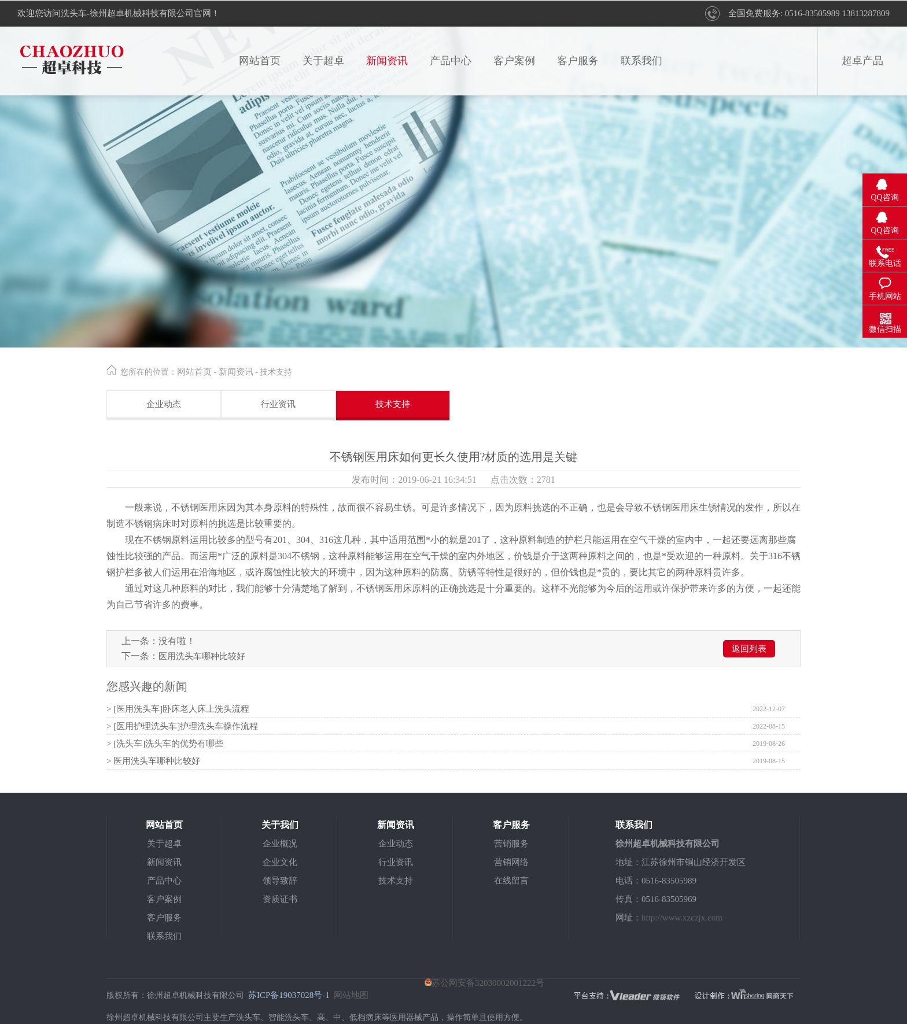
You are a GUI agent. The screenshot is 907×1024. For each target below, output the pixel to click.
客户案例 (514, 60)
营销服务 (511, 843)
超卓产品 (862, 60)
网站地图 (351, 995)
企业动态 (163, 404)
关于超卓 (323, 60)
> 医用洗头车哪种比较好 (153, 761)
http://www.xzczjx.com (681, 917)
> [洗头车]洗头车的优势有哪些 (164, 743)
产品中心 (450, 60)
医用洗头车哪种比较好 (201, 656)
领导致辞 (280, 880)
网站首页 (260, 60)
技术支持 (392, 404)
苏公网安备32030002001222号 (484, 983)
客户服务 (578, 60)
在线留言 (511, 880)
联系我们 (641, 60)
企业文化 (280, 862)
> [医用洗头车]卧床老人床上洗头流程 (177, 709)
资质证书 (280, 899)
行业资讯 (278, 404)
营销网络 (511, 862)
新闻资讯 (387, 60)
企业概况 (280, 843)
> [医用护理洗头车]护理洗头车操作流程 (182, 726)
